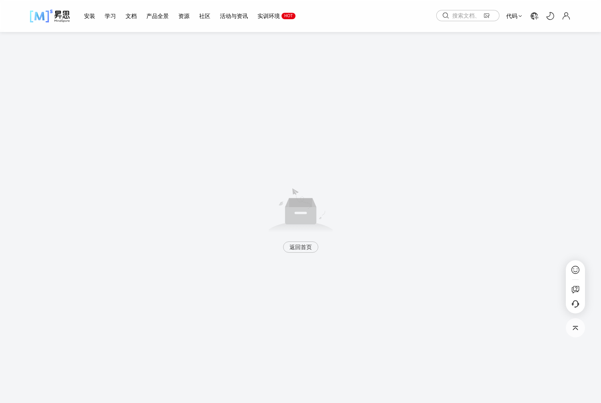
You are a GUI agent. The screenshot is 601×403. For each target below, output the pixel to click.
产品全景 (157, 16)
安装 (89, 16)
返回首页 (301, 247)
